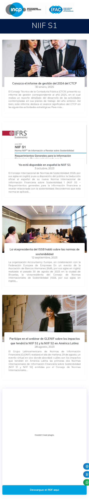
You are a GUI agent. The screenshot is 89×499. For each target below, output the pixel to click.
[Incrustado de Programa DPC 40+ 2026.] (44, 435)
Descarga (44, 490)
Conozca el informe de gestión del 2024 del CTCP (44, 83)
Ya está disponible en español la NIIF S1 (45, 165)
